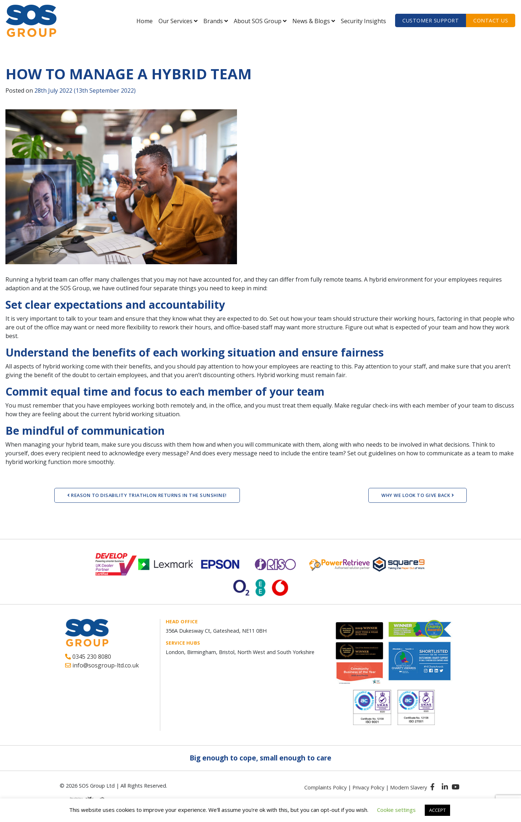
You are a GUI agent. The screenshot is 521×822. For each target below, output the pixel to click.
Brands (213, 21)
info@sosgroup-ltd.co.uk (102, 665)
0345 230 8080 (88, 657)
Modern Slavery (408, 787)
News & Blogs (311, 21)
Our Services (175, 21)
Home (144, 21)
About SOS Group (257, 21)
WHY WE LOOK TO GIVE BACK (417, 495)
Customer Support (430, 20)
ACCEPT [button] (437, 810)
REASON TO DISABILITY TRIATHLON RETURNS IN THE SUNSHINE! (147, 495)
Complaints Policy (325, 787)
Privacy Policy (368, 787)
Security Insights (363, 21)
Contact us (490, 20)
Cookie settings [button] (396, 809)
